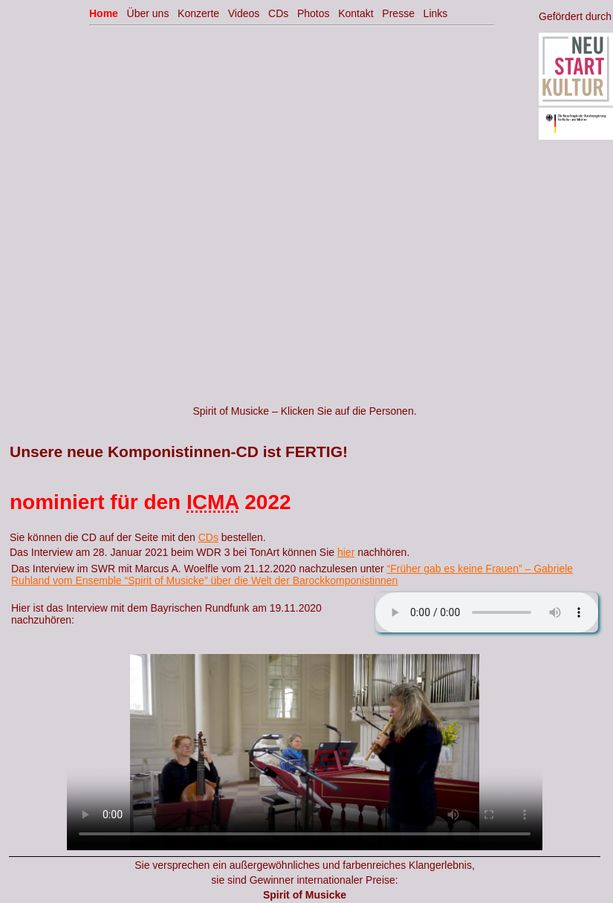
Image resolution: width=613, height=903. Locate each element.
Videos (244, 13)
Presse (398, 13)
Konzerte (198, 13)
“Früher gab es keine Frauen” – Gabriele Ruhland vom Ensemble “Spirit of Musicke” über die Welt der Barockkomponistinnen (292, 574)
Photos (313, 13)
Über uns (148, 13)
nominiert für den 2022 (150, 502)
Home (103, 13)
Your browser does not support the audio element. (486, 612)
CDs (208, 537)
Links (436, 13)
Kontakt (355, 13)
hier (345, 552)
